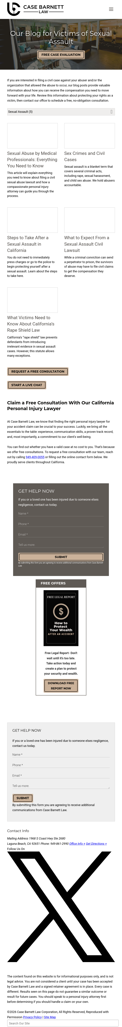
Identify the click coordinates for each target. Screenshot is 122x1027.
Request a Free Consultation (37, 371)
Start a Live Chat (26, 385)
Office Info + (77, 843)
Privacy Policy (32, 1017)
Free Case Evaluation (60, 55)
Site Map (50, 1017)
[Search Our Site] (63, 1023)
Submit (61, 557)
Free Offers (53, 583)
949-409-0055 (35, 457)
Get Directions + (96, 843)
